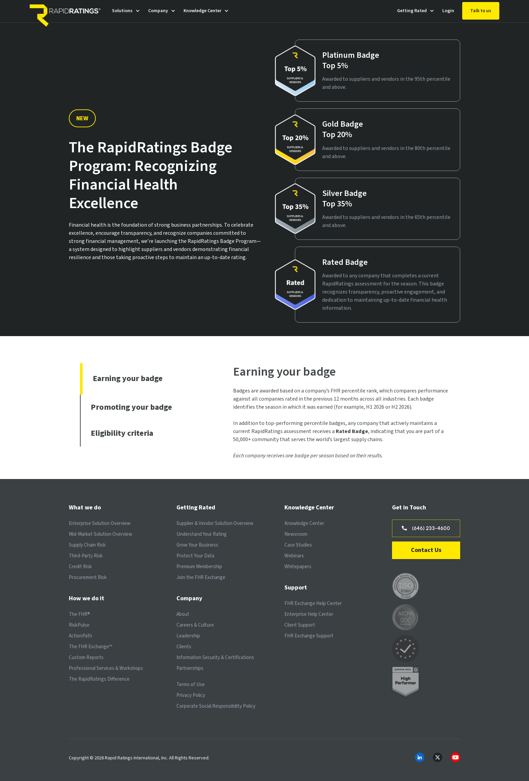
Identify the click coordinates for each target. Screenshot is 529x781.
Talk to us (480, 10)
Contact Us (426, 550)
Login (448, 10)
